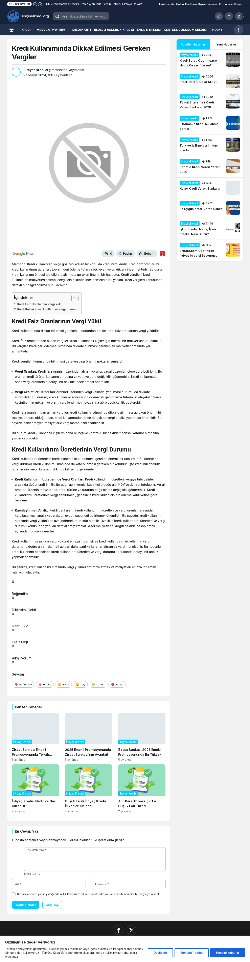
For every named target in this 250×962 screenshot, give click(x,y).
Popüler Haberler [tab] (193, 44)
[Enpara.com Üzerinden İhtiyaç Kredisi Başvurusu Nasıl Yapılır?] (210, 250)
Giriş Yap (52, 905)
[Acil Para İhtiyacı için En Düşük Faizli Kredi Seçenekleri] (141, 788)
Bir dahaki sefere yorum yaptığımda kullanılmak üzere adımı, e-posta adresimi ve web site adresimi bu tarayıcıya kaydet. (88, 894)
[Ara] (219, 16)
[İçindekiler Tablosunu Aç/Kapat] (72, 298)
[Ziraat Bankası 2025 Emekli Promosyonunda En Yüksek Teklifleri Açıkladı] (141, 737)
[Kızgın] (117, 684)
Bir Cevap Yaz (26, 831)
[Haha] (63, 684)
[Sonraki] (40, 4)
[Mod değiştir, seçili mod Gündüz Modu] (238, 29)
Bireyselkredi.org (37, 70)
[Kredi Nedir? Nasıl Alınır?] (210, 81)
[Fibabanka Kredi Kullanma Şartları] (210, 123)
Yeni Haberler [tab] (226, 44)
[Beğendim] (23, 684)
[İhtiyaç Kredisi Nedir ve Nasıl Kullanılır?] (35, 788)
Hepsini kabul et (227, 952)
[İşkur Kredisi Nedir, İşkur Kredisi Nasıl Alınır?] (210, 229)
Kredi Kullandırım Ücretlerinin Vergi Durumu (47, 309)
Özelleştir (160, 952)
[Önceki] (35, 4)
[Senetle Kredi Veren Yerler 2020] (210, 166)
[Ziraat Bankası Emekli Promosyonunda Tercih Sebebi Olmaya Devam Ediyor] (35, 737)
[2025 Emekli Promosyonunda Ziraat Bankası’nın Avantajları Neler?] (88, 737)
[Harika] (45, 684)
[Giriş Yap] (229, 16)
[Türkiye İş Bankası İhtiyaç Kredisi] (210, 145)
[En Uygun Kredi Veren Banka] (210, 208)
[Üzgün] (98, 684)
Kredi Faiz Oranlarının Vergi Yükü (40, 304)
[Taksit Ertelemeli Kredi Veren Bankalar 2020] (210, 102)
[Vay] (80, 684)
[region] (125, 949)
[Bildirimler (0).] (239, 16)
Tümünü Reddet (191, 952)
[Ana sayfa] (11, 29)
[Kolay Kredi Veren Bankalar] (210, 188)
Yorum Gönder (25, 905)
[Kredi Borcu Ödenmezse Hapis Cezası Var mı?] (210, 60)
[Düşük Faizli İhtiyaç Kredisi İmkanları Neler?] (88, 788)
